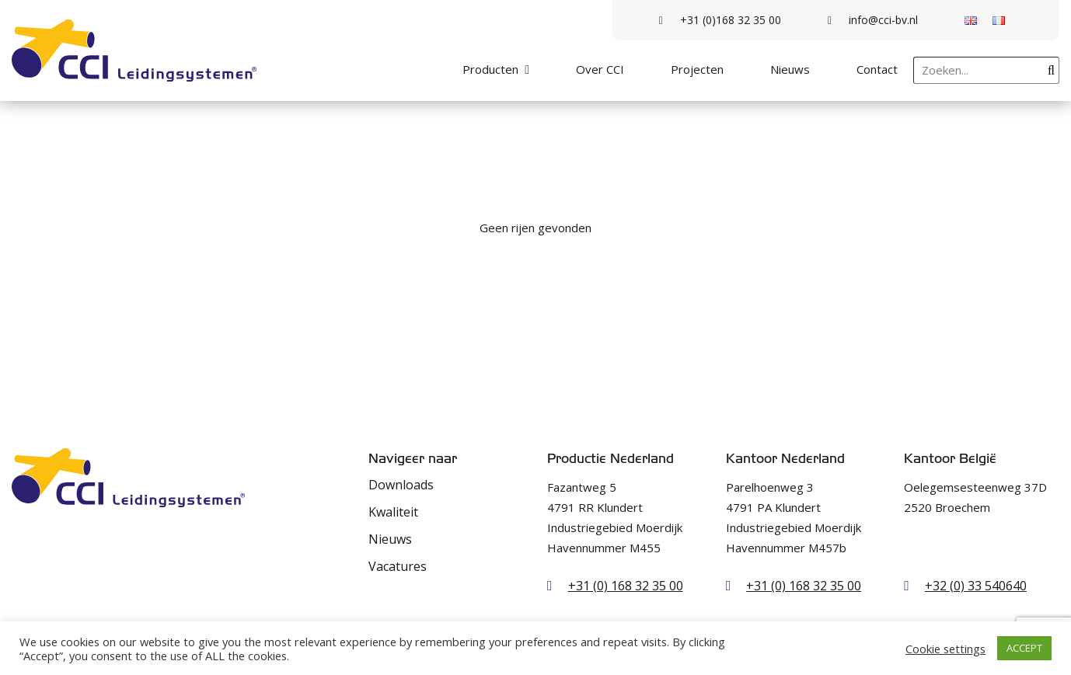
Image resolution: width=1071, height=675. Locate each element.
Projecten (697, 69)
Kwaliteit (393, 512)
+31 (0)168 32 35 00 (720, 19)
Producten (490, 69)
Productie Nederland (610, 459)
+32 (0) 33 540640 (976, 585)
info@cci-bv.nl (873, 19)
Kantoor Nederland (785, 459)
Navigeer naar (412, 459)
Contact (877, 69)
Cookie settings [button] (945, 649)
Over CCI (600, 69)
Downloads (401, 484)
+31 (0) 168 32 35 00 (625, 585)
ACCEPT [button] (1024, 648)
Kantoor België (950, 459)
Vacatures (397, 566)
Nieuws (790, 69)
